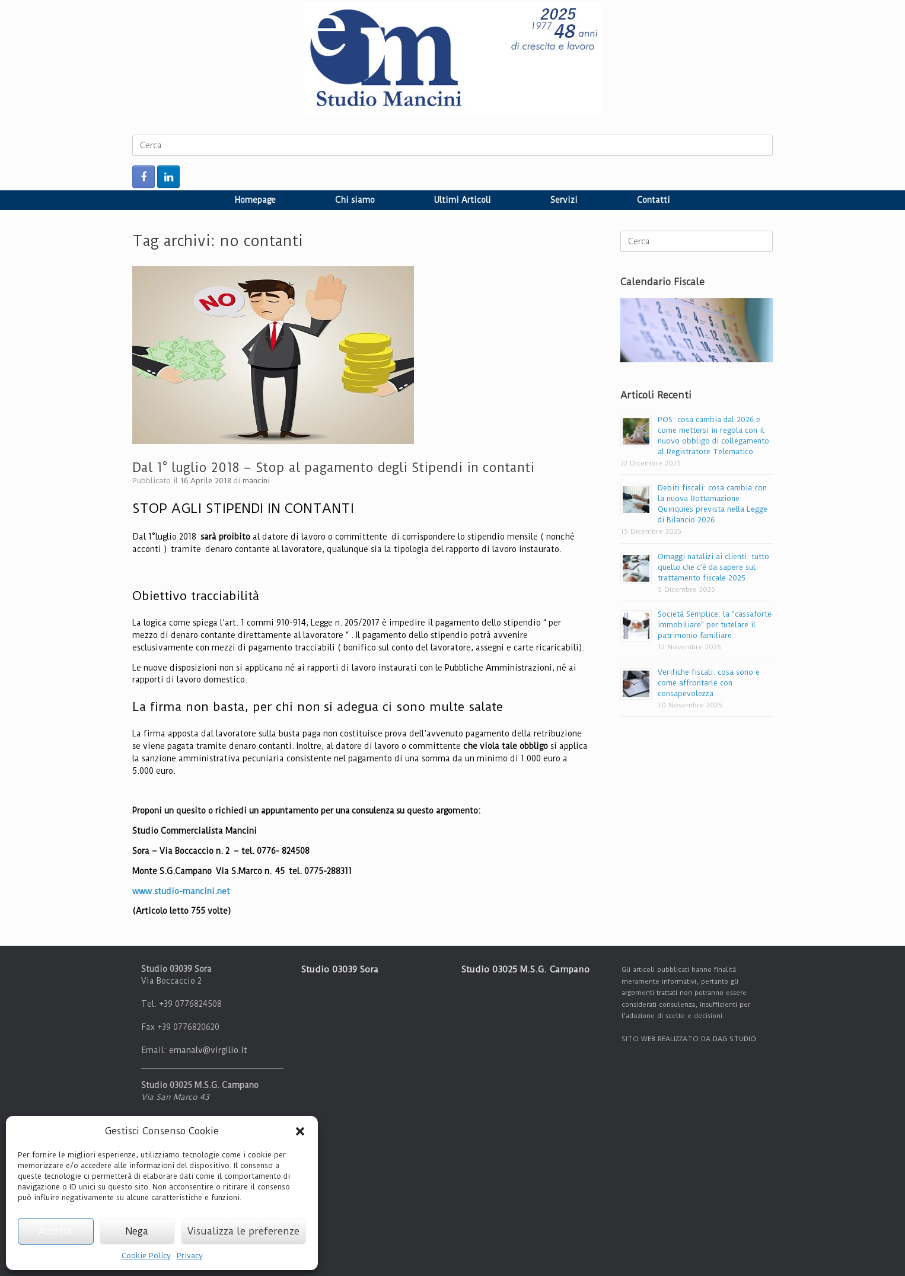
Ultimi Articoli (462, 200)
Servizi (564, 200)
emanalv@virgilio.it (208, 1050)
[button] (300, 1131)
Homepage (255, 200)
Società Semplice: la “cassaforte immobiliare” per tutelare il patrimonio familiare (715, 625)
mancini (256, 480)
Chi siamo (355, 200)
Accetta (55, 1231)
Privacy (190, 1255)
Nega (137, 1231)
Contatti (653, 200)
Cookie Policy (146, 1255)
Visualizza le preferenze (243, 1231)
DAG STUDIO (734, 1039)
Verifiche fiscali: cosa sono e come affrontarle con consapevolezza (709, 683)
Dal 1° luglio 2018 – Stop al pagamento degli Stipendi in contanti (333, 467)
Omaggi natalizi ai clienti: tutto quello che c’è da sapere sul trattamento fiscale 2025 (713, 567)
